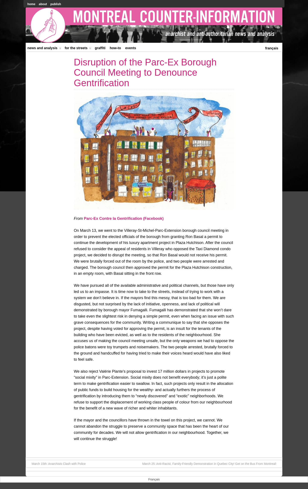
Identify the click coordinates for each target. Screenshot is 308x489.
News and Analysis (44, 49)
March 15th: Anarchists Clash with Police (56, 463)
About (43, 4)
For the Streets (78, 49)
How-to (115, 48)
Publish (55, 4)
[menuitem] (272, 48)
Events (130, 48)
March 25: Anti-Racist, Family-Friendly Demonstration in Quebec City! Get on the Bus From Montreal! (211, 463)
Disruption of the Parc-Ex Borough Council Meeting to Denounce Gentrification (145, 72)
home (31, 4)
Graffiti (100, 48)
